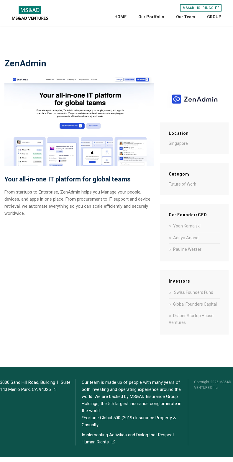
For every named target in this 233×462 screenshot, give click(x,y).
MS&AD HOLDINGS (201, 8)
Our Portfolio (151, 17)
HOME (120, 17)
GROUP (214, 17)
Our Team (185, 17)
